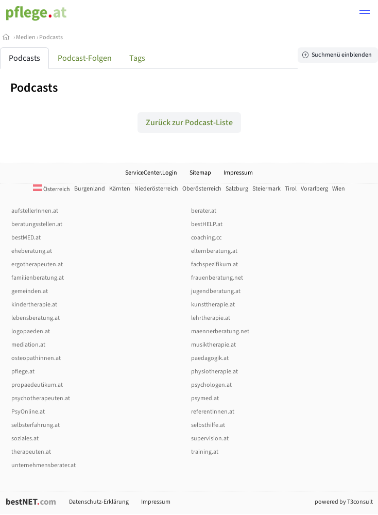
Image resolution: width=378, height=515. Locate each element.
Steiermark (266, 188)
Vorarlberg (314, 188)
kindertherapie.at (34, 304)
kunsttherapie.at (213, 304)
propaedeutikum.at (37, 385)
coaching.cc (206, 237)
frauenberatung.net (217, 277)
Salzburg (237, 188)
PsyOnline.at (28, 411)
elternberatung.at (214, 251)
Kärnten (119, 188)
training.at (204, 452)
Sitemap (200, 172)
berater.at (203, 211)
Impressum (238, 172)
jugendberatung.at (215, 291)
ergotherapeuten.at (37, 264)
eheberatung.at (31, 251)
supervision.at (210, 438)
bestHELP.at (206, 224)
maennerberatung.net (220, 331)
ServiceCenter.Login (151, 172)
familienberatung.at (37, 277)
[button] (364, 13)
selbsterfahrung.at (35, 425)
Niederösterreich (156, 188)
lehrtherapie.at (210, 318)
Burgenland (89, 188)
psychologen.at (211, 385)
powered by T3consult (344, 501)
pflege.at (23, 371)
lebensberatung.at (35, 318)
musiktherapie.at (213, 344)
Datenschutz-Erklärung (99, 501)
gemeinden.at (29, 291)
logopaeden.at (30, 331)
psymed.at (205, 398)
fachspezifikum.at (214, 264)
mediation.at (28, 344)
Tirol (291, 188)
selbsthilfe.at (208, 425)
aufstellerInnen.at (34, 211)
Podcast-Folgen (85, 58)
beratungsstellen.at (36, 224)
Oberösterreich (201, 188)
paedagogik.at (210, 358)
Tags (137, 58)
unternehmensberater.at (43, 465)
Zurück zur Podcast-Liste (189, 122)
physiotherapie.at (214, 371)
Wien (338, 188)
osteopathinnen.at (36, 358)
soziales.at (25, 438)
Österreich (51, 189)
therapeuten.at (31, 452)
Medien (26, 37)
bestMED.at (26, 237)
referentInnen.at (212, 411)
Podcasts (51, 37)
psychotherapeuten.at (40, 398)
